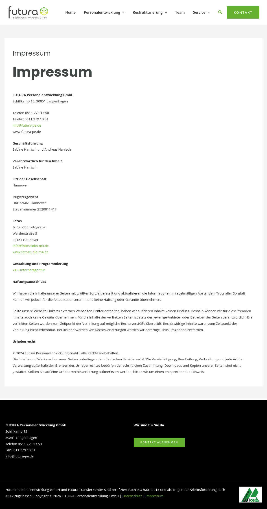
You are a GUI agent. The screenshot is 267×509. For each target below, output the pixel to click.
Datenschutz (132, 496)
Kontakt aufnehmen (159, 442)
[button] (126, 12)
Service (202, 12)
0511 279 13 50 (30, 444)
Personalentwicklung (108, 12)
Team (181, 12)
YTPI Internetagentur (29, 270)
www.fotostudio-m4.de (30, 252)
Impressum (154, 496)
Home (75, 12)
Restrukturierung (152, 12)
